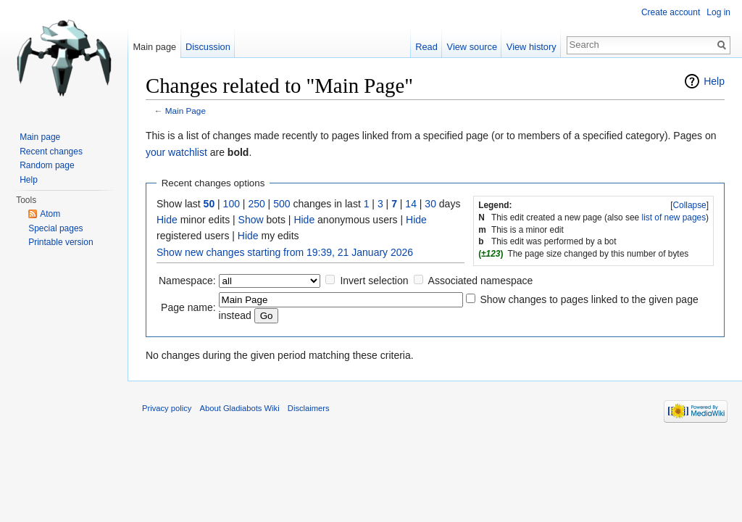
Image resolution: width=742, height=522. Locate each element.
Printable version (60, 242)
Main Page (185, 110)
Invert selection (374, 280)
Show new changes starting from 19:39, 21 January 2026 (285, 252)
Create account (670, 12)
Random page (47, 165)
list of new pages (674, 217)
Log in (718, 12)
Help (714, 81)
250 (256, 204)
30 (430, 204)
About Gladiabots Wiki (240, 408)
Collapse (689, 205)
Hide (167, 219)
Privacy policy (166, 408)
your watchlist (176, 152)
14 (411, 204)
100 (231, 204)
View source (472, 46)
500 (281, 204)
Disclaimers (309, 408)
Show (251, 219)
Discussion (208, 46)
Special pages (55, 228)
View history (531, 46)
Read (426, 46)
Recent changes (51, 151)
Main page (154, 46)
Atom (50, 214)
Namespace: (187, 280)
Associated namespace (480, 280)
